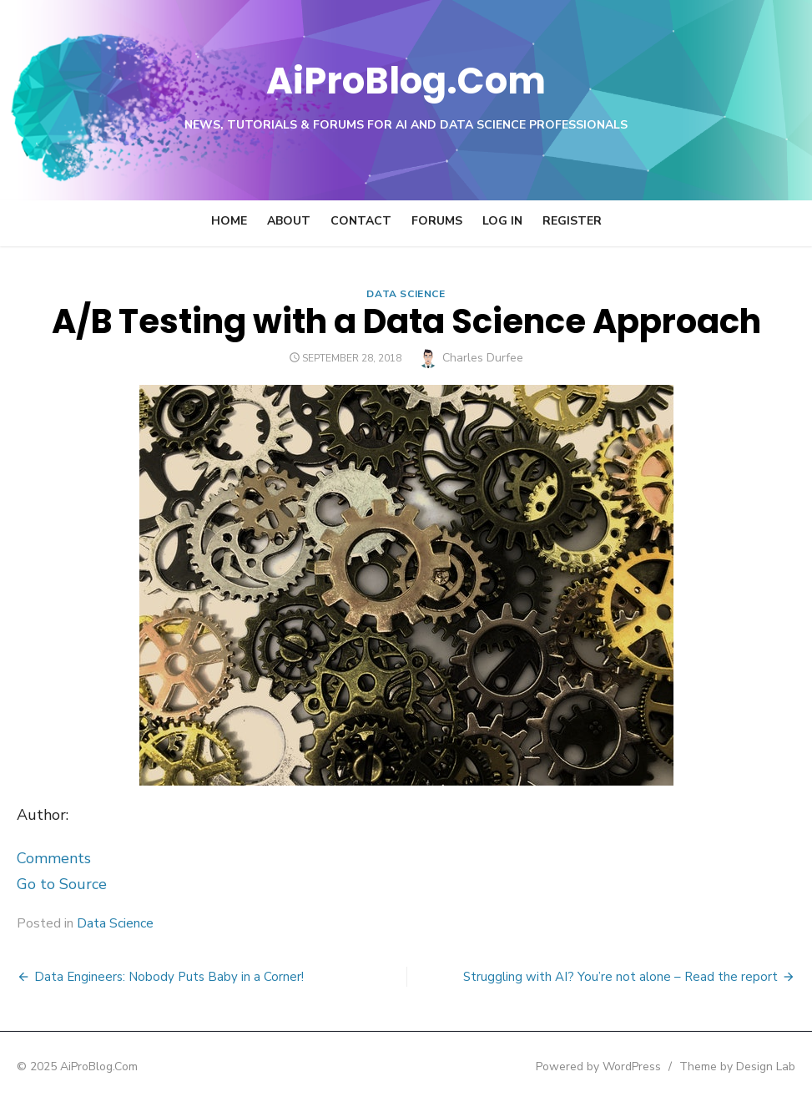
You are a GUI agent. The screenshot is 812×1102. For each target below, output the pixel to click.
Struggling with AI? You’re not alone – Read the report (620, 976)
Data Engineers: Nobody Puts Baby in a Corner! (169, 976)
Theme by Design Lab (737, 1066)
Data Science (405, 294)
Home (229, 221)
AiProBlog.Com (406, 80)
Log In (502, 221)
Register (572, 221)
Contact (360, 221)
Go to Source (62, 884)
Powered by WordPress (598, 1066)
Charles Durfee (482, 358)
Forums (436, 221)
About (288, 221)
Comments (54, 858)
